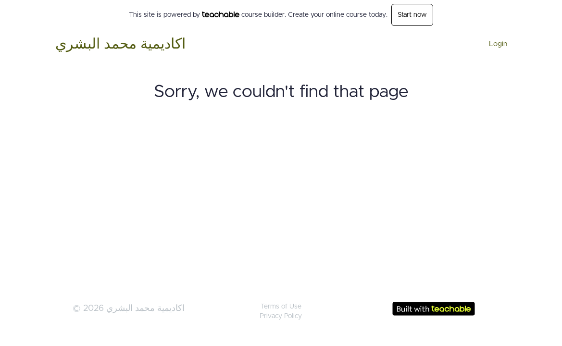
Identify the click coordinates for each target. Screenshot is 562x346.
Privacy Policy (281, 316)
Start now (412, 15)
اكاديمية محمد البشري (120, 44)
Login (498, 44)
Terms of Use (281, 306)
